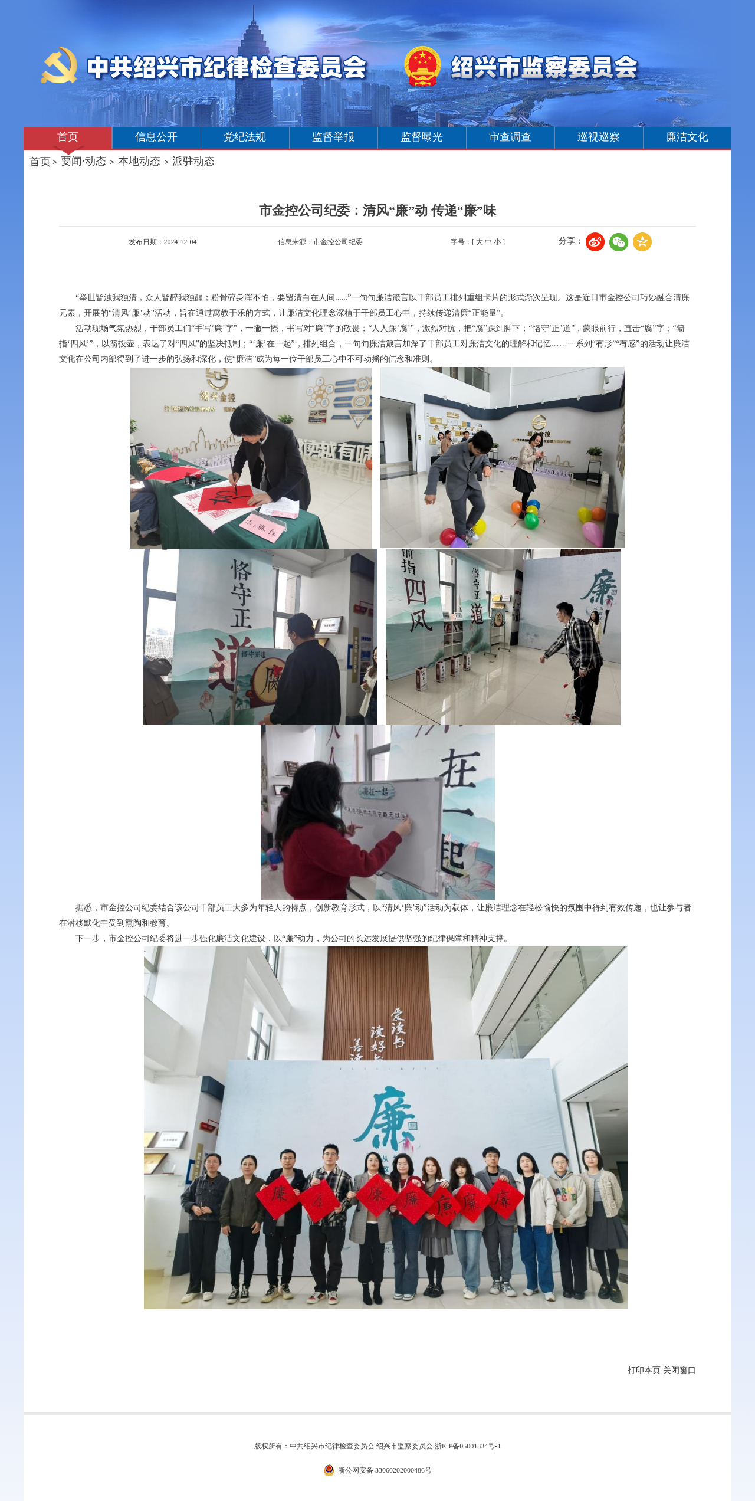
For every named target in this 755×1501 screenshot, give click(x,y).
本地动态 (139, 161)
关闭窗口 (679, 1370)
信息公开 (156, 137)
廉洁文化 (687, 137)
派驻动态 (193, 161)
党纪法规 (245, 137)
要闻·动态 (83, 161)
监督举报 (333, 137)
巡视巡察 (598, 137)
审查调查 (510, 137)
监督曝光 (422, 137)
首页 (67, 137)
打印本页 (644, 1370)
